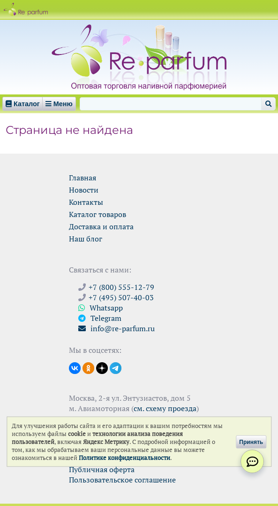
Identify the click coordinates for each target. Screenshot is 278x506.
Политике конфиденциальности (124, 458)
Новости (83, 190)
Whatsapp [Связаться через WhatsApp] (100, 308)
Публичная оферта (102, 469)
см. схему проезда (165, 408)
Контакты (86, 202)
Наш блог (85, 239)
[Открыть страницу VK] (75, 367)
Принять (251, 441)
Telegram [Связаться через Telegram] (99, 318)
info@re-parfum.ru (116, 328)
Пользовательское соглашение (122, 480)
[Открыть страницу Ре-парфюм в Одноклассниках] (88, 367)
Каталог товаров (97, 214)
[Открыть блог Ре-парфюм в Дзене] (102, 367)
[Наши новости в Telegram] (115, 367)
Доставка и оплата (101, 226)
